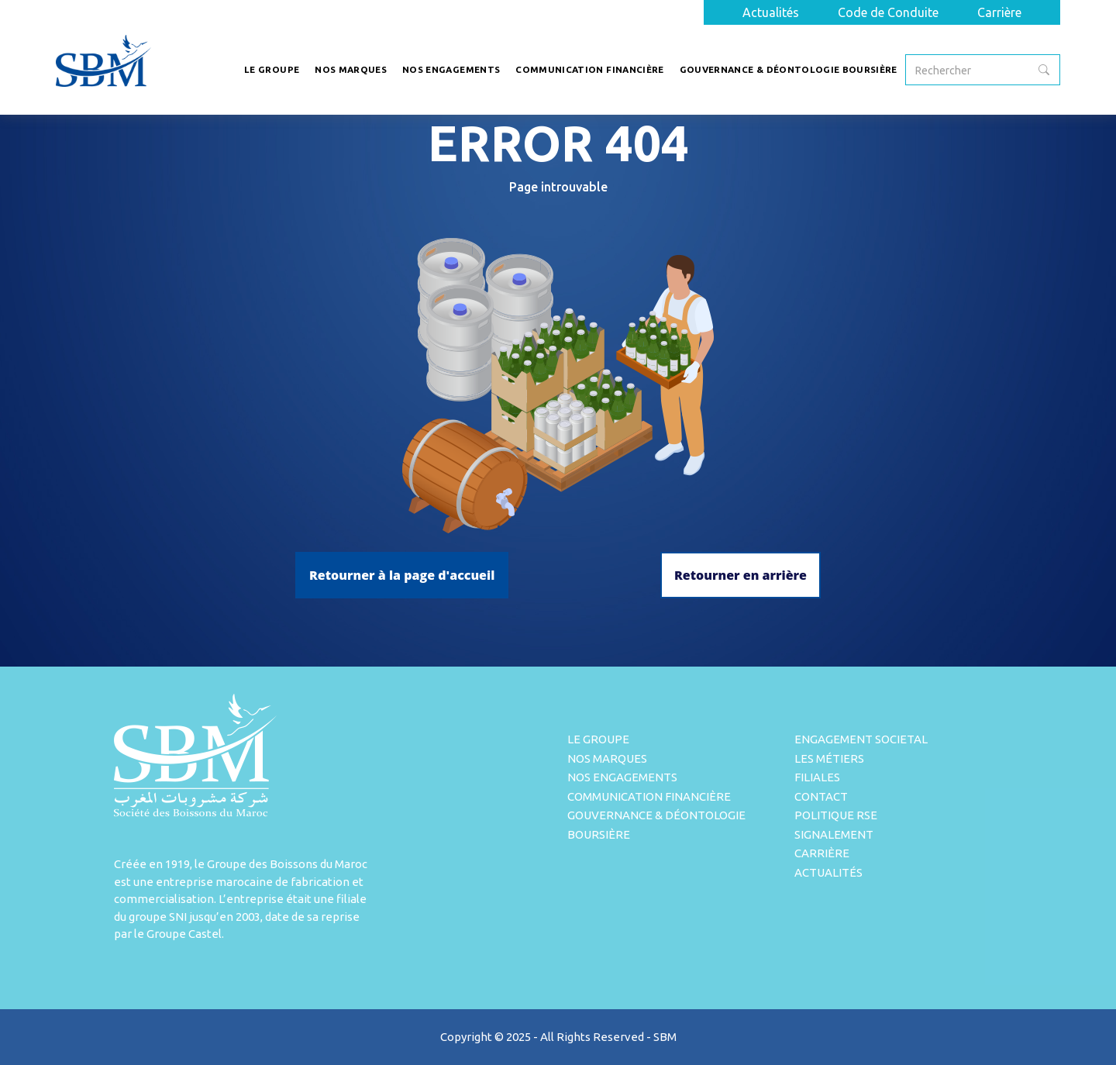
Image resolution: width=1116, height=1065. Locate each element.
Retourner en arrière (740, 575)
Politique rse (835, 815)
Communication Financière (649, 796)
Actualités (770, 12)
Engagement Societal (861, 739)
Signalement (833, 834)
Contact (821, 796)
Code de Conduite (888, 12)
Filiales (817, 777)
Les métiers (829, 758)
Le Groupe (598, 739)
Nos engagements (622, 777)
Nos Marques (607, 758)
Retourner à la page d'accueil (401, 575)
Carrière (999, 12)
